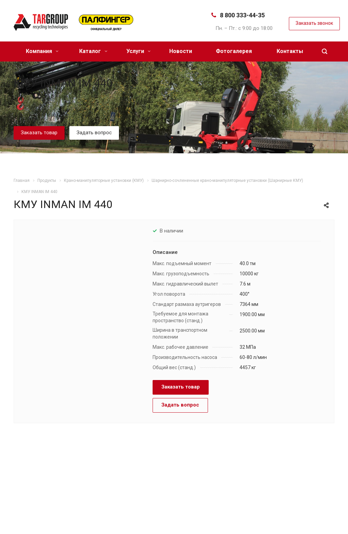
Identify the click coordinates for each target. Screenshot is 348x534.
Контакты (290, 51)
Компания (42, 51)
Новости (180, 51)
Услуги (138, 51)
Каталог (93, 51)
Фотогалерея (234, 51)
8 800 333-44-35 (242, 15)
